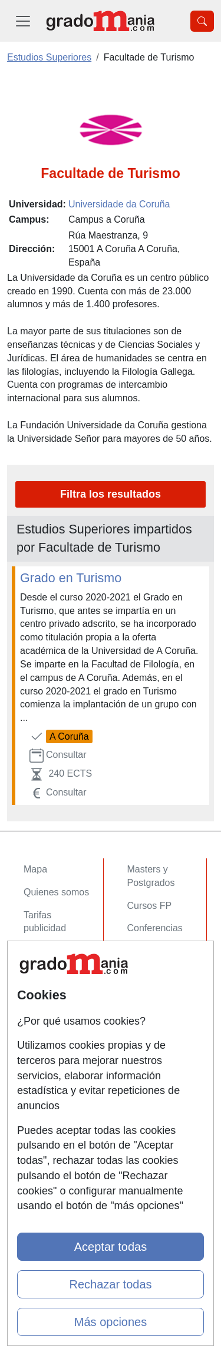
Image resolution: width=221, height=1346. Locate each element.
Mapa (35, 869)
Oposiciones (153, 987)
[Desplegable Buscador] (202, 21)
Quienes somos (56, 892)
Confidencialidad (58, 1046)
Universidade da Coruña (119, 204)
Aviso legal (46, 1069)
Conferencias (155, 928)
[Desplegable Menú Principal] (23, 21)
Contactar (44, 1024)
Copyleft (41, 1092)
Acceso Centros (57, 987)
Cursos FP (149, 906)
